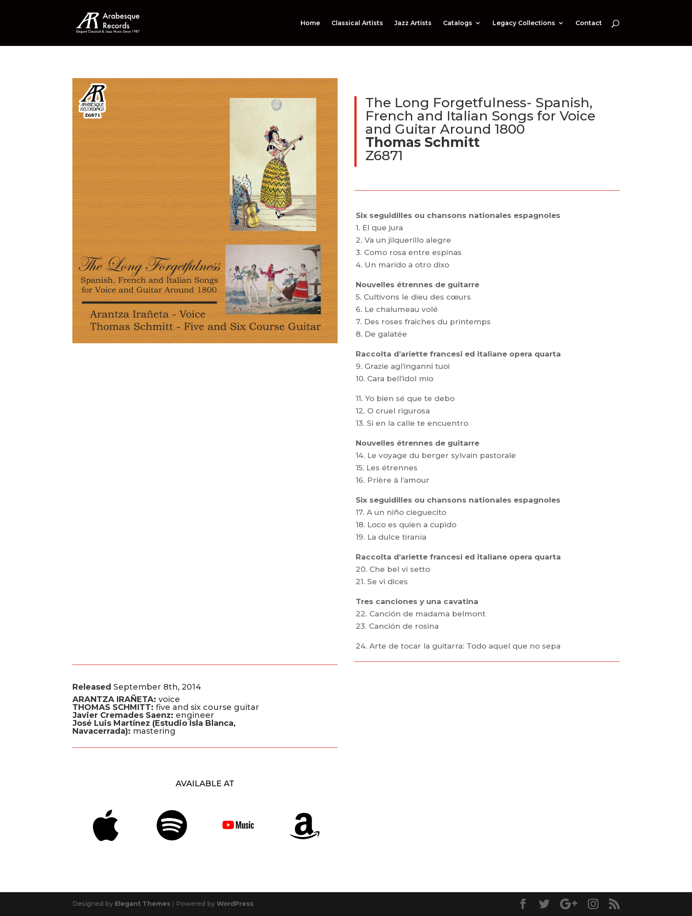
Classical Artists (357, 23)
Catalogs (457, 23)
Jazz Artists (413, 23)
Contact (588, 23)
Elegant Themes (142, 904)
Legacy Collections (524, 23)
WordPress (235, 904)
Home (310, 23)
